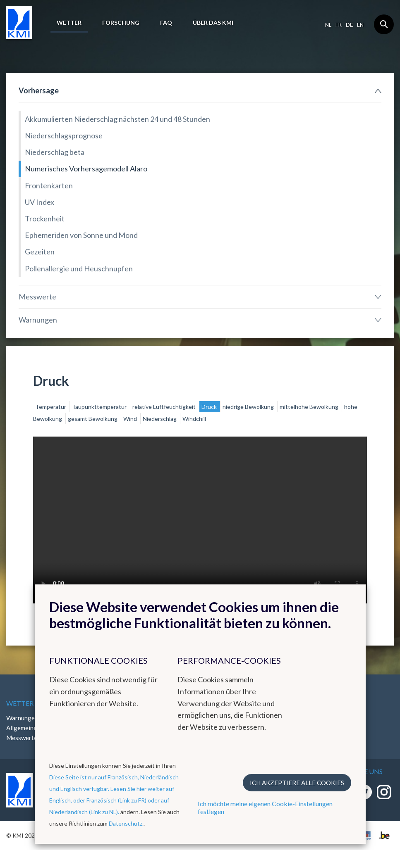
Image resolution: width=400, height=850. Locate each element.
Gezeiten (40, 251)
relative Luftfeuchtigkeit (164, 406)
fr (338, 24)
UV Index (39, 202)
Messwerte (37, 296)
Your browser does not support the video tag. (200, 520)
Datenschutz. (126, 823)
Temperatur (51, 406)
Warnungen (38, 319)
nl (328, 24)
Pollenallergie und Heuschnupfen (79, 268)
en (360, 24)
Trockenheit (45, 218)
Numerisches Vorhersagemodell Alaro (86, 168)
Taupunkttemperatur (100, 406)
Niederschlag (160, 418)
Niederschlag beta (54, 152)
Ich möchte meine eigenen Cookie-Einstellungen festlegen (265, 807)
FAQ (166, 22)
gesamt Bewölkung (93, 418)
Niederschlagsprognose (64, 135)
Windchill (194, 418)
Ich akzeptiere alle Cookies (297, 782)
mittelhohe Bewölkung (310, 406)
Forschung (120, 22)
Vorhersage (39, 90)
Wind (130, 418)
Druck (209, 406)
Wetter (69, 22)
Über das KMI (213, 22)
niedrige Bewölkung (249, 406)
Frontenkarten (49, 185)
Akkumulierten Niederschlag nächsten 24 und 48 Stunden (117, 118)
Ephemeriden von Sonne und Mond (81, 235)
